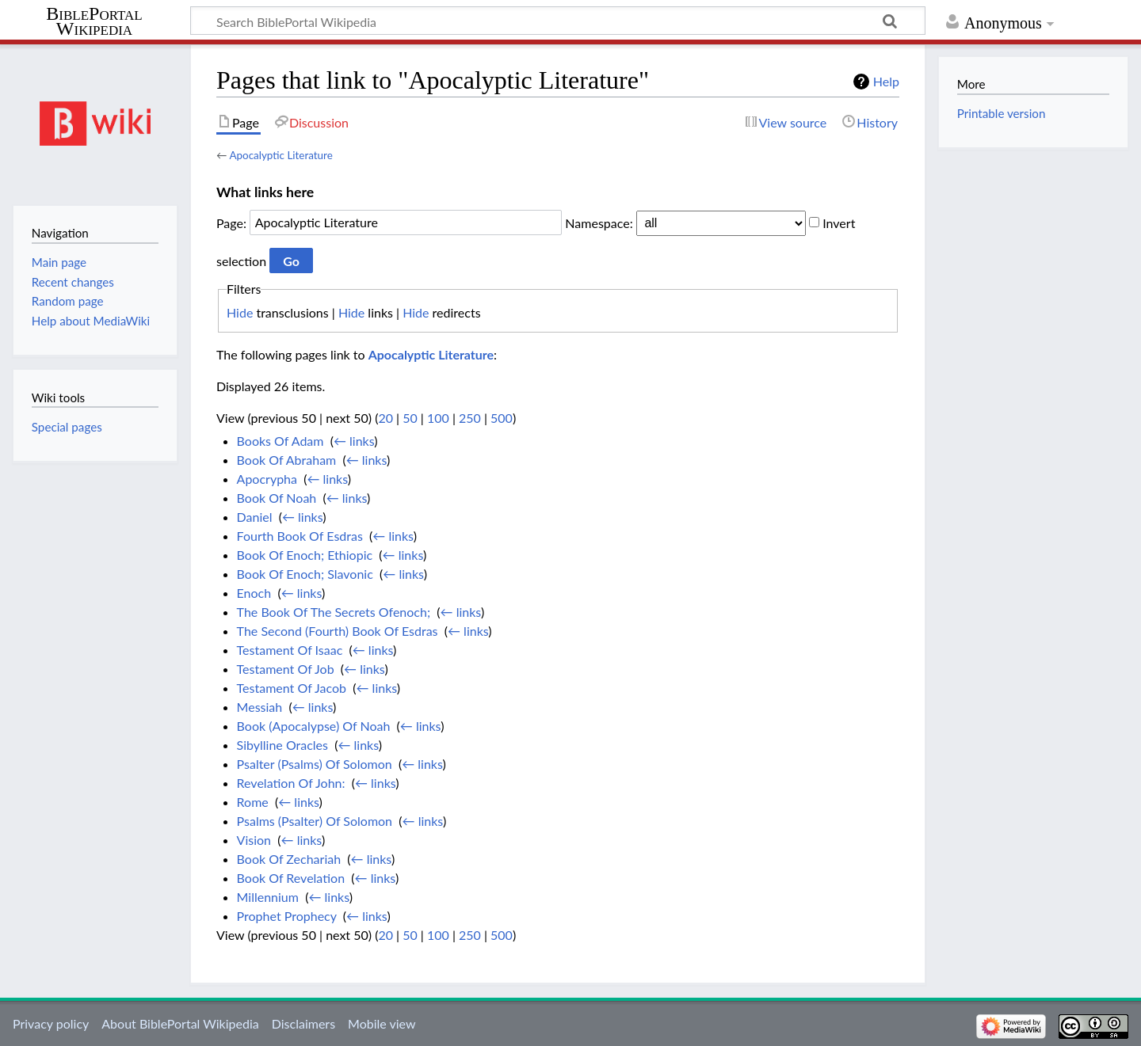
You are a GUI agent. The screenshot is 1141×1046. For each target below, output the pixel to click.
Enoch (254, 592)
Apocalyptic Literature (280, 155)
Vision (254, 839)
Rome (253, 801)
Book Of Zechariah (289, 858)
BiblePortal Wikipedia (94, 21)
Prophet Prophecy (287, 915)
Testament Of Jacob (291, 687)
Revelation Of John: (291, 782)
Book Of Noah (277, 497)
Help (886, 81)
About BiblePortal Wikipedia (179, 1023)
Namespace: (598, 222)
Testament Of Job (285, 668)
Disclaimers (303, 1023)
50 (410, 417)
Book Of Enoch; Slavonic (305, 573)
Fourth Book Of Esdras (300, 535)
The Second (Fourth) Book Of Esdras (337, 630)
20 (385, 417)
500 (501, 417)
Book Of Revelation (291, 877)
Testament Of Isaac (290, 649)
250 (470, 417)
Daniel (255, 516)
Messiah (260, 706)
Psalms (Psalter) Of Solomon (314, 820)
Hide (240, 312)
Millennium (268, 896)
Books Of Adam (280, 440)
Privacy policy (51, 1023)
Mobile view (381, 1023)
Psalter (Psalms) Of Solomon (314, 763)
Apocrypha (267, 478)
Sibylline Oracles (282, 744)
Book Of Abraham (287, 459)
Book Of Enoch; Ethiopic (305, 554)
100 (438, 417)
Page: (231, 222)
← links (354, 440)
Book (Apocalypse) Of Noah (314, 725)
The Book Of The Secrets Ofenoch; (334, 611)
